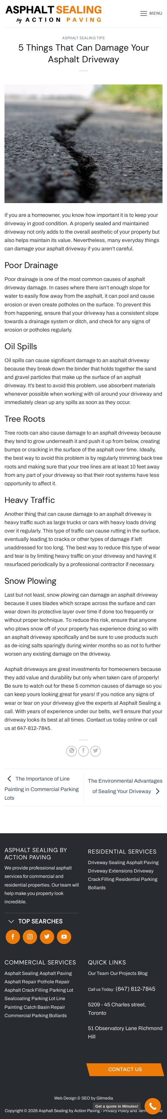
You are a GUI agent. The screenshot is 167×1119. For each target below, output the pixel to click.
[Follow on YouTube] (64, 937)
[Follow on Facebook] (13, 937)
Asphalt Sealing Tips (83, 38)
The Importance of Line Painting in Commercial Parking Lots (41, 788)
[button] (151, 13)
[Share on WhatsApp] (71, 751)
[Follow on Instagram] (30, 937)
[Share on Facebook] (83, 751)
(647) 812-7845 (135, 989)
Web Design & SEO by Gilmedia (83, 1098)
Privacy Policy (116, 1111)
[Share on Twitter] (95, 751)
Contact (95, 720)
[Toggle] (11, 922)
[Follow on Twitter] (47, 937)
